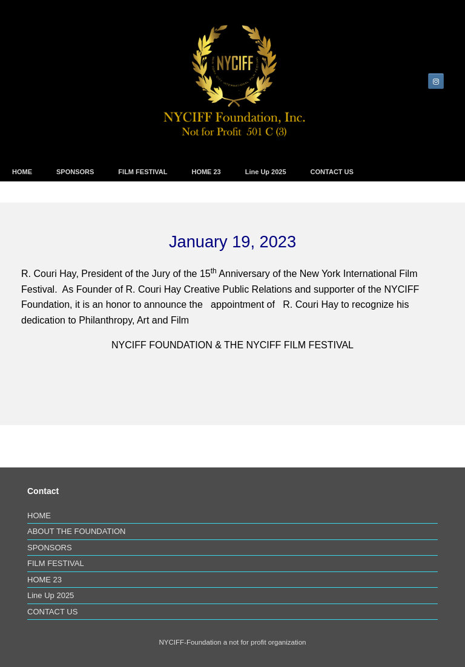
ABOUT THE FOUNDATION (76, 531)
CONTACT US (332, 171)
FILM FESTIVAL (142, 171)
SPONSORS (75, 171)
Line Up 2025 (265, 171)
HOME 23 (205, 171)
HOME (22, 171)
